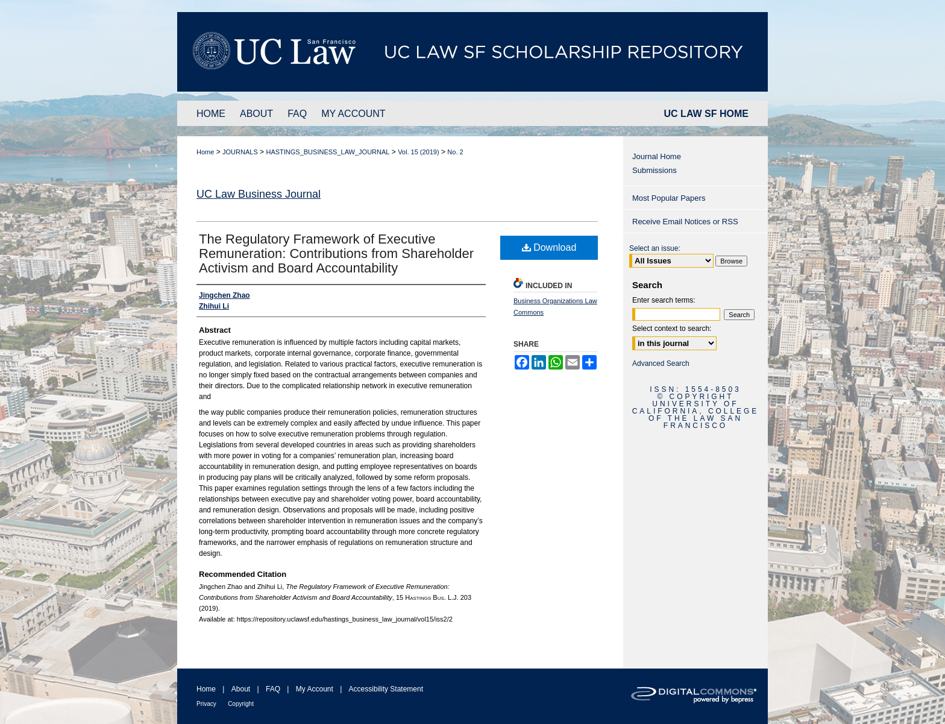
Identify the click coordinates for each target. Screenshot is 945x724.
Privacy (206, 703)
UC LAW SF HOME (706, 114)
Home (205, 152)
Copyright (241, 703)
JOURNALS (240, 152)
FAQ (273, 689)
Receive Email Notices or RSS (685, 221)
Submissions (654, 170)
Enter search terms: (663, 300)
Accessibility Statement (386, 689)
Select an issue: (654, 248)
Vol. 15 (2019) (418, 152)
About (240, 689)
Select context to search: (671, 328)
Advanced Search (660, 363)
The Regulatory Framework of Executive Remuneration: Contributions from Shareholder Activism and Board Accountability (336, 253)
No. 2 (455, 152)
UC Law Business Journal (258, 194)
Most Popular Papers (668, 198)
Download (549, 247)
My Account (314, 689)
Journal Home (656, 156)
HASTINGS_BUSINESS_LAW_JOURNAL (327, 152)
